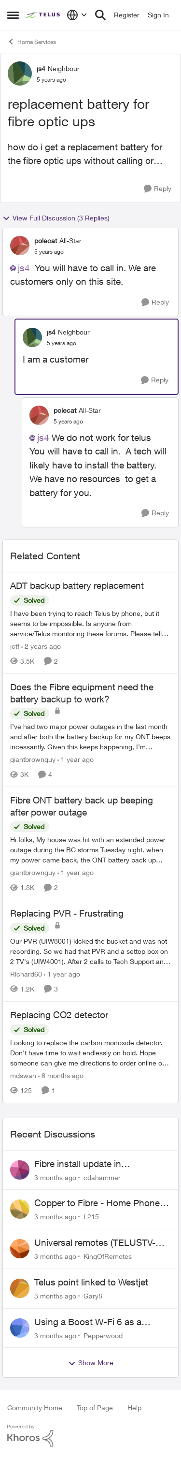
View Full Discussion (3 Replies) (56, 218)
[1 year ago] (75, 759)
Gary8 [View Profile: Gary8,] (93, 1296)
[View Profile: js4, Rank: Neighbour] (20, 73)
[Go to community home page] (44, 15)
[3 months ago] (55, 1177)
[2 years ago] (41, 646)
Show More (90, 1362)
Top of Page (95, 1407)
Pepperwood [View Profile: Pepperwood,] (103, 1335)
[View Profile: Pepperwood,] (19, 1328)
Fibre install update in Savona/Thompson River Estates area (101, 1164)
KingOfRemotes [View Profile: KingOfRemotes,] (108, 1256)
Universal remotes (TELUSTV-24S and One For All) (94, 1243)
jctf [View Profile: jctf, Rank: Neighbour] (14, 646)
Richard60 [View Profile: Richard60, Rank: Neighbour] (26, 974)
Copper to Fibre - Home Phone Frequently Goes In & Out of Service (97, 1203)
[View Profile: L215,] (19, 1209)
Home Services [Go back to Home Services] (31, 41)
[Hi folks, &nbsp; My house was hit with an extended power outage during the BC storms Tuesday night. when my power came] (90, 849)
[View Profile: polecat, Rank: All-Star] (19, 245)
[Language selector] (77, 15)
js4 (24, 268)
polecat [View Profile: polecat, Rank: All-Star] (45, 240)
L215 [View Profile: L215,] (91, 1216)
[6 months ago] (61, 1075)
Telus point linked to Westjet (91, 1282)
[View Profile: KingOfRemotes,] (19, 1248)
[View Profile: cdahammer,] (19, 1170)
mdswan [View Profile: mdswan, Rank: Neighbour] (23, 1075)
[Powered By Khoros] (90, 1436)
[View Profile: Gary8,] (19, 1288)
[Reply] (157, 188)
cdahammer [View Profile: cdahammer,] (102, 1177)
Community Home (34, 1407)
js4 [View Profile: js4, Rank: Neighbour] (41, 68)
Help (134, 1407)
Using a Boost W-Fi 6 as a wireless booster (87, 1322)
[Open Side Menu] (13, 15)
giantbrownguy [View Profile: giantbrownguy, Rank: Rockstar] (33, 759)
